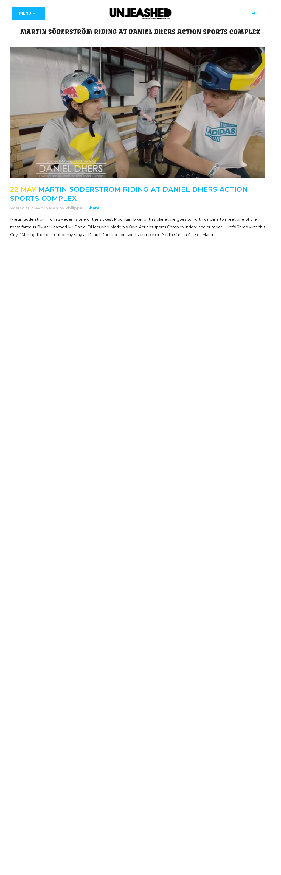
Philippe (73, 208)
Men (53, 208)
